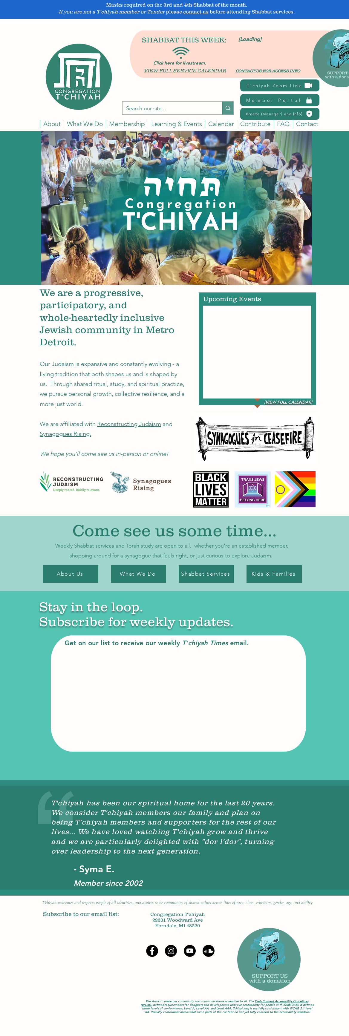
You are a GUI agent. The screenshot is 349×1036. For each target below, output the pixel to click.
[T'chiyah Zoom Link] (279, 85)
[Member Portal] (279, 100)
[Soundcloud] (209, 951)
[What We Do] (138, 574)
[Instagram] (171, 951)
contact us (196, 12)
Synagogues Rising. (65, 433)
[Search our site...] (168, 109)
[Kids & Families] (274, 574)
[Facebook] (152, 951)
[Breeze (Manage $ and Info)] (279, 114)
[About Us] (70, 574)
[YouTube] (190, 951)
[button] (221, 124)
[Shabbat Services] (206, 574)
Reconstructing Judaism (129, 423)
